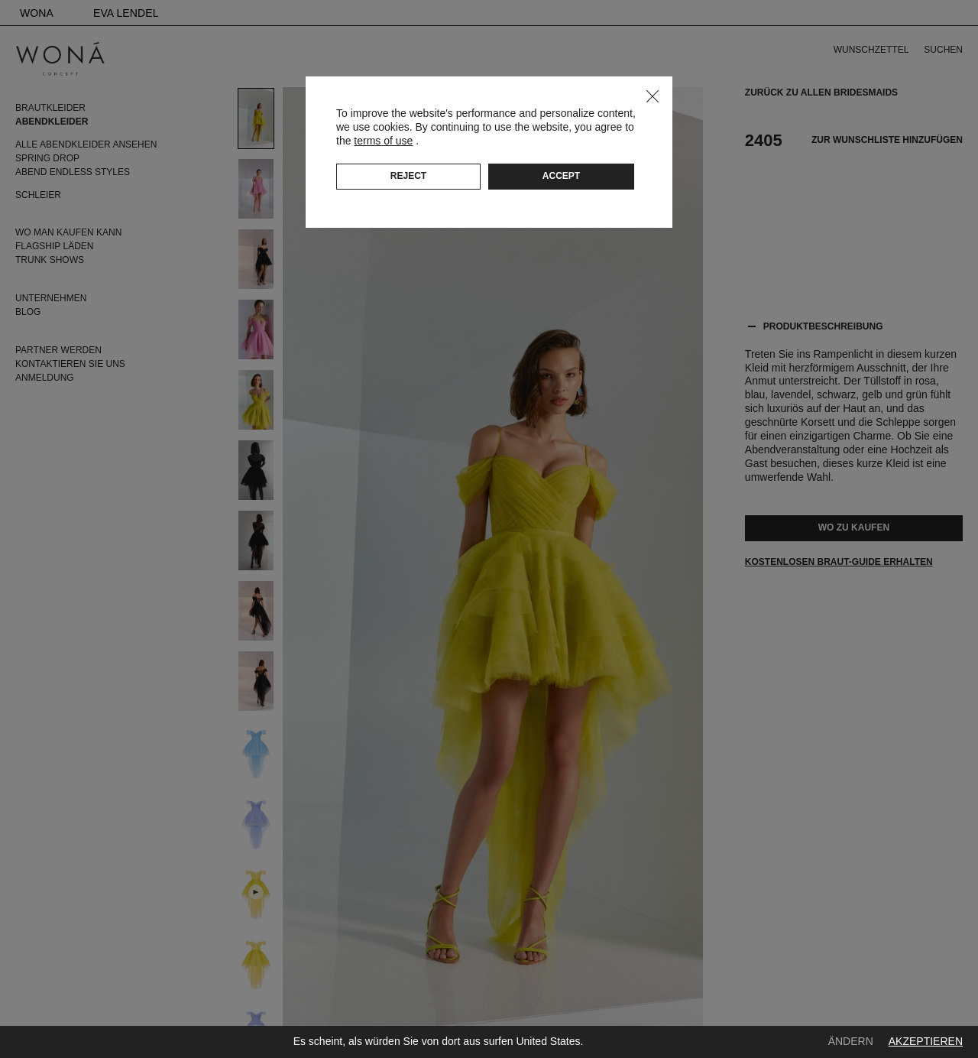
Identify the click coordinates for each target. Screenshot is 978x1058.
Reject (408, 175)
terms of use (383, 141)
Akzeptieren (926, 1041)
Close (652, 96)
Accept (561, 175)
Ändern (850, 1041)
